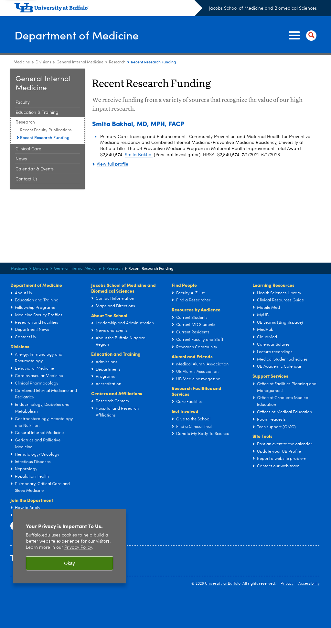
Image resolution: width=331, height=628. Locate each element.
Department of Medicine (79, 35)
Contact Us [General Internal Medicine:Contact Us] (26, 179)
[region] (69, 546)
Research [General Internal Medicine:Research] (117, 62)
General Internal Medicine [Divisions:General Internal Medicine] (80, 62)
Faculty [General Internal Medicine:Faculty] (23, 102)
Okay (69, 563)
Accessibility (309, 584)
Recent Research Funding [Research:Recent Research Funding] (44, 137)
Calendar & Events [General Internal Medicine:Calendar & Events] (35, 169)
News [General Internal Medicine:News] (21, 159)
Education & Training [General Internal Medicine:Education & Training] (37, 112)
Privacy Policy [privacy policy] (78, 547)
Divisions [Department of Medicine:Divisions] (43, 62)
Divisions (19, 346)
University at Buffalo (222, 584)
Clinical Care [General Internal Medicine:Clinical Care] (28, 149)
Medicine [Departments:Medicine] (22, 62)
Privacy (287, 584)
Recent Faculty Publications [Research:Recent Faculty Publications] (46, 130)
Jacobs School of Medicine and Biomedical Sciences (263, 8)
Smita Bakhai (139, 155)
